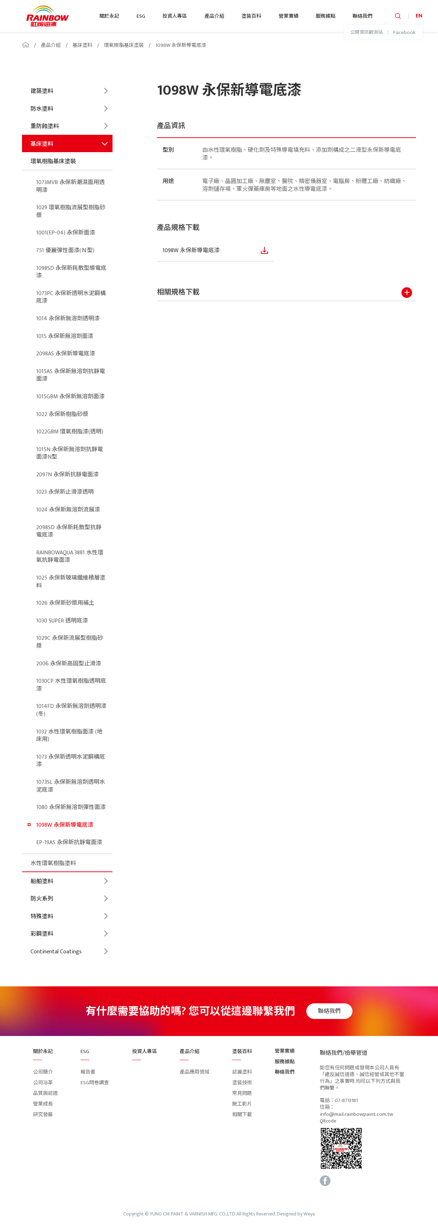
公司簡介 (43, 1072)
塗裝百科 (251, 16)
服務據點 (325, 16)
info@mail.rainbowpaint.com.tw (356, 1114)
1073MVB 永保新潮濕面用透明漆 (70, 186)
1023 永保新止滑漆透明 (65, 492)
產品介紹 (214, 16)
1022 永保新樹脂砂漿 (62, 414)
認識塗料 (242, 1072)
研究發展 (43, 1114)
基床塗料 (82, 45)
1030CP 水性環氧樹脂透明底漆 (71, 685)
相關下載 (242, 1114)
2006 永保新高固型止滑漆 (68, 664)
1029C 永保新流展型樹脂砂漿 (69, 642)
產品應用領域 (194, 1072)
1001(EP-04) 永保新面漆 (65, 233)
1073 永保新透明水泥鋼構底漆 (70, 761)
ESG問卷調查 (95, 1083)
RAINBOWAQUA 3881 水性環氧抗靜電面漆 (69, 556)
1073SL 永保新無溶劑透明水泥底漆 (70, 786)
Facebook (404, 32)
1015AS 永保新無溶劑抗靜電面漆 (70, 375)
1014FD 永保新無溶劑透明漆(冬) (71, 710)
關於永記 (109, 16)
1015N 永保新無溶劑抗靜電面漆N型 (69, 453)
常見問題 (242, 1093)
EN (419, 16)
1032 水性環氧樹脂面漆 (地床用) (69, 735)
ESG (141, 16)
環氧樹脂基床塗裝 (124, 45)
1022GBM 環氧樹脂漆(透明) (69, 432)
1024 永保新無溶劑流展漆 (68, 510)
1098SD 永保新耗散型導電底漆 (71, 272)
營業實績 (289, 16)
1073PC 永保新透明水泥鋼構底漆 (71, 297)
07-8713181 (346, 1100)
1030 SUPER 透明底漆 (62, 621)
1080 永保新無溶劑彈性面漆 (71, 807)
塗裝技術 (242, 1083)
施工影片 (242, 1104)
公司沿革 (43, 1083)
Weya (309, 1214)
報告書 (88, 1072)
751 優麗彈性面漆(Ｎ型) (65, 250)
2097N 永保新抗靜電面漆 (67, 475)
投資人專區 (174, 16)
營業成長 (43, 1104)
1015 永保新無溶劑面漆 (64, 336)
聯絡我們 (362, 16)
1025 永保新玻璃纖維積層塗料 (70, 582)
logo (47, 16)
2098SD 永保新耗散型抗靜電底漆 (69, 531)
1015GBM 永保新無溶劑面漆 (70, 396)
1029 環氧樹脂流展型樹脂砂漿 (70, 211)
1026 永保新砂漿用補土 (65, 603)
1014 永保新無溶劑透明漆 (68, 318)
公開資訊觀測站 (366, 32)
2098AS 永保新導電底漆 (65, 354)
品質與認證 (45, 1093)
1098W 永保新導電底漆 (180, 45)
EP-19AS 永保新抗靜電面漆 (69, 842)
